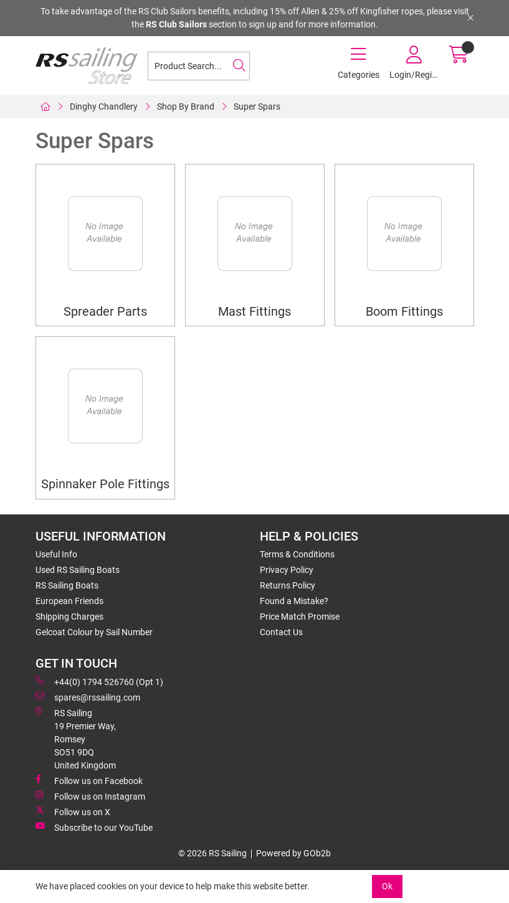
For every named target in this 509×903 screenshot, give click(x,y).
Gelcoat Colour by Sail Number (94, 632)
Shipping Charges (69, 617)
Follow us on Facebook (89, 780)
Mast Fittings (254, 312)
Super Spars (257, 106)
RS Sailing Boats (67, 585)
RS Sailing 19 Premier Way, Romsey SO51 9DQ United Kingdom (76, 738)
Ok (387, 886)
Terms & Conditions (297, 554)
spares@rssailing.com (88, 696)
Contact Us (281, 632)
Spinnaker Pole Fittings (105, 484)
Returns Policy (287, 585)
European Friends (69, 601)
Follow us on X (73, 811)
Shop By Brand (185, 106)
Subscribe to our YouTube (94, 827)
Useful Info (56, 554)
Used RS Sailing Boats (78, 570)
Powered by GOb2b (293, 853)
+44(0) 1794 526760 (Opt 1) (99, 681)
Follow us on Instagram (90, 795)
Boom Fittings (404, 312)
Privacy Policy (286, 570)
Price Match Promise (300, 617)
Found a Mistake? (294, 601)
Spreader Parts (105, 312)
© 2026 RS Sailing (212, 853)
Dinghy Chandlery (104, 106)
